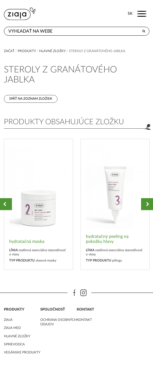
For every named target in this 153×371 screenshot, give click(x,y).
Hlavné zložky (52, 51)
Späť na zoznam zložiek (30, 98)
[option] (38, 204)
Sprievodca (14, 344)
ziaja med (12, 327)
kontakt (84, 319)
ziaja (8, 319)
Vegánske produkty (22, 352)
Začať (9, 51)
